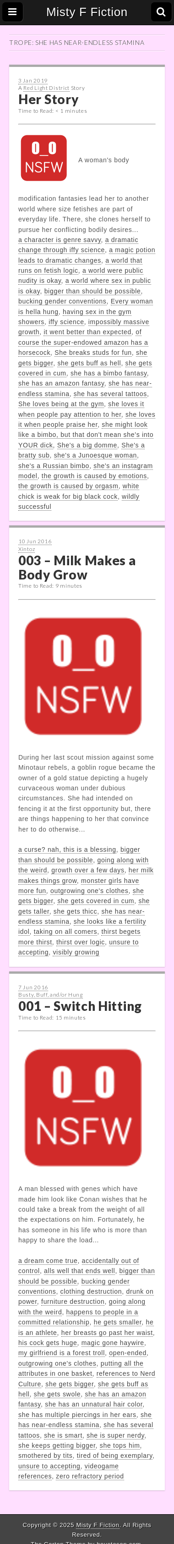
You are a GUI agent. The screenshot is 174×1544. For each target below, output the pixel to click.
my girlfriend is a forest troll (61, 1353)
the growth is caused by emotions (94, 476)
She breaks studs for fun (93, 352)
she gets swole (57, 1394)
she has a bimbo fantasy (109, 373)
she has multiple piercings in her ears (77, 1414)
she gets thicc (75, 911)
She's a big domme (87, 445)
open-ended (128, 1353)
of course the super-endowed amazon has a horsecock (83, 342)
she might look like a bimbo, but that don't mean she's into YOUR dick (85, 435)
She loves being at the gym (61, 404)
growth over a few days (87, 870)
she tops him (120, 1445)
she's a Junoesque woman (95, 455)
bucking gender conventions (62, 301)
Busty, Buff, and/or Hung (50, 994)
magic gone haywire (113, 1342)
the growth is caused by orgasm (68, 486)
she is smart (63, 1435)
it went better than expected (87, 332)
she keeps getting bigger (57, 1445)
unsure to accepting (49, 1466)
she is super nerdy (115, 1435)
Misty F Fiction (87, 12)
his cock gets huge (47, 1342)
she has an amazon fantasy (61, 383)
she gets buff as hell (89, 363)
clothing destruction (91, 1291)
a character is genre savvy (59, 239)
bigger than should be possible (92, 291)
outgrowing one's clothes (89, 890)
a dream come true (47, 1260)
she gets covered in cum (95, 900)
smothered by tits (45, 1455)
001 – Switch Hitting (80, 1006)
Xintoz (26, 549)
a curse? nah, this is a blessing (67, 849)
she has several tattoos (110, 393)
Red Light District (46, 87)
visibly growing (76, 952)
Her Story (48, 99)
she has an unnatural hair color (93, 1404)
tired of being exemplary (114, 1455)
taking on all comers (66, 931)
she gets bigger (69, 1384)
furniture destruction (72, 1301)
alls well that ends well (79, 1270)
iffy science (66, 321)
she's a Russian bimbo (53, 465)
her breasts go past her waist (107, 1332)
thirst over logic (80, 942)
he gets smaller (118, 1322)
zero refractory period (90, 1476)
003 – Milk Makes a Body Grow (77, 567)
